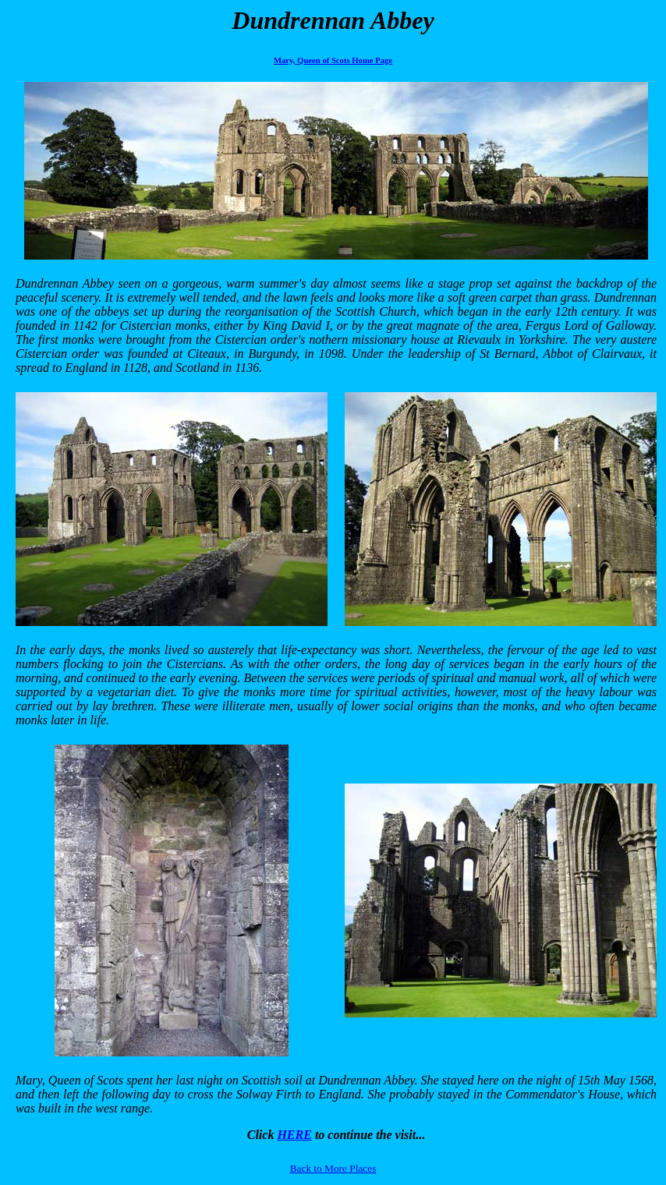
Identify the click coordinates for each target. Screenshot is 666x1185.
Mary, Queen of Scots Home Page (333, 60)
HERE (294, 1134)
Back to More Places (333, 1168)
